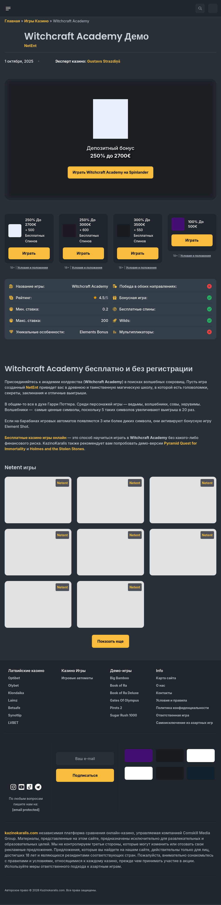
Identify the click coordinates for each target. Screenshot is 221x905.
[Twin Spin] (110, 501)
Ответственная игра (172, 716)
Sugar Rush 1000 (123, 716)
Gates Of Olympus (124, 701)
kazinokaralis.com (21, 834)
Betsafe (14, 709)
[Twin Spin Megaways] (38, 501)
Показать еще (110, 642)
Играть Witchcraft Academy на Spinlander (110, 172)
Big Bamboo (119, 679)
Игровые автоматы (77, 679)
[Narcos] (183, 553)
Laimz (13, 701)
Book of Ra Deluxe (124, 694)
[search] (200, 8)
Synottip (15, 716)
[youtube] (21, 788)
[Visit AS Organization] (138, 891)
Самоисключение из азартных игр (184, 724)
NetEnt (30, 45)
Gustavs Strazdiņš (87, 61)
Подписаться (85, 776)
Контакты (164, 694)
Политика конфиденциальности (182, 709)
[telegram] (38, 788)
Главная (12, 21)
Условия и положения (32, 268)
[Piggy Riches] (110, 553)
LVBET (13, 724)
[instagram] (13, 788)
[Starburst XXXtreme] (183, 501)
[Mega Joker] (38, 605)
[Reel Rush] (38, 553)
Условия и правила (171, 701)
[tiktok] (30, 788)
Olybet (13, 687)
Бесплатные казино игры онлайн (36, 438)
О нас (160, 687)
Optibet (14, 679)
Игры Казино (36, 21)
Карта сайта (166, 679)
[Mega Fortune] (110, 605)
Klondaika (16, 694)
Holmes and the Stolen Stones (57, 450)
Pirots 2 (116, 709)
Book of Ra (118, 687)
